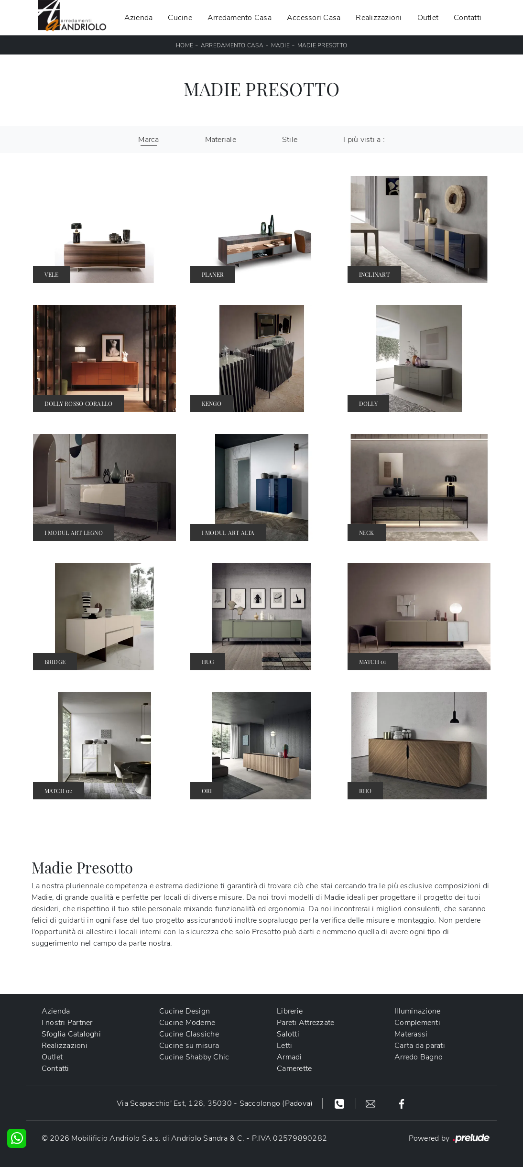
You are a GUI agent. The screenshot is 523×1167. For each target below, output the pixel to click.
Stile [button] (289, 139)
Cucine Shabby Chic (194, 1057)
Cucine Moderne (187, 1022)
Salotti (288, 1034)
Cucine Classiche (189, 1034)
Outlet (428, 17)
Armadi (289, 1057)
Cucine (180, 17)
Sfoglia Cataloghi (71, 1034)
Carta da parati (419, 1045)
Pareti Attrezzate (305, 1022)
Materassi (410, 1034)
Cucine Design (184, 1011)
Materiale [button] (220, 139)
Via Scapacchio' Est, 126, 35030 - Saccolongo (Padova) (215, 1103)
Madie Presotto (322, 45)
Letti (284, 1045)
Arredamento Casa (239, 17)
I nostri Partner (67, 1022)
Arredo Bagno (418, 1057)
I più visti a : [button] (364, 139)
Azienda (138, 17)
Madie (280, 45)
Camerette (294, 1068)
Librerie (290, 1011)
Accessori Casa (314, 17)
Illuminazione (417, 1011)
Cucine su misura (189, 1045)
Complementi (417, 1022)
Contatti (467, 17)
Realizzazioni (379, 17)
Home (184, 45)
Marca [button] (148, 139)
